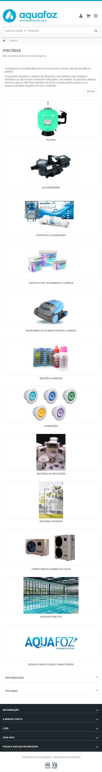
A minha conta (12, 719)
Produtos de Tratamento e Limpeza (51, 282)
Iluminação (51, 426)
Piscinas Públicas (51, 616)
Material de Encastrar (51, 473)
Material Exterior (51, 521)
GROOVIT (75, 757)
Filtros (51, 139)
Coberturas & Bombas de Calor (51, 569)
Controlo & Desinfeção (51, 235)
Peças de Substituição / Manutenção (51, 664)
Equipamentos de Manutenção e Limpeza (51, 330)
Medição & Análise (51, 378)
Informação (14, 677)
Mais (91, 91)
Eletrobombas (51, 187)
